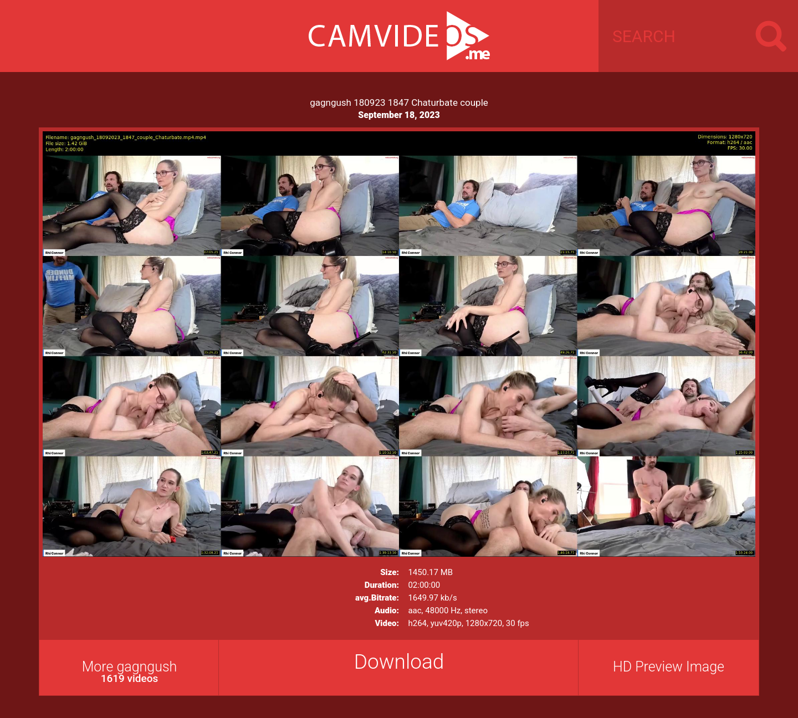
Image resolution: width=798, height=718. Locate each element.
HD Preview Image (668, 667)
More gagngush (129, 672)
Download (399, 662)
